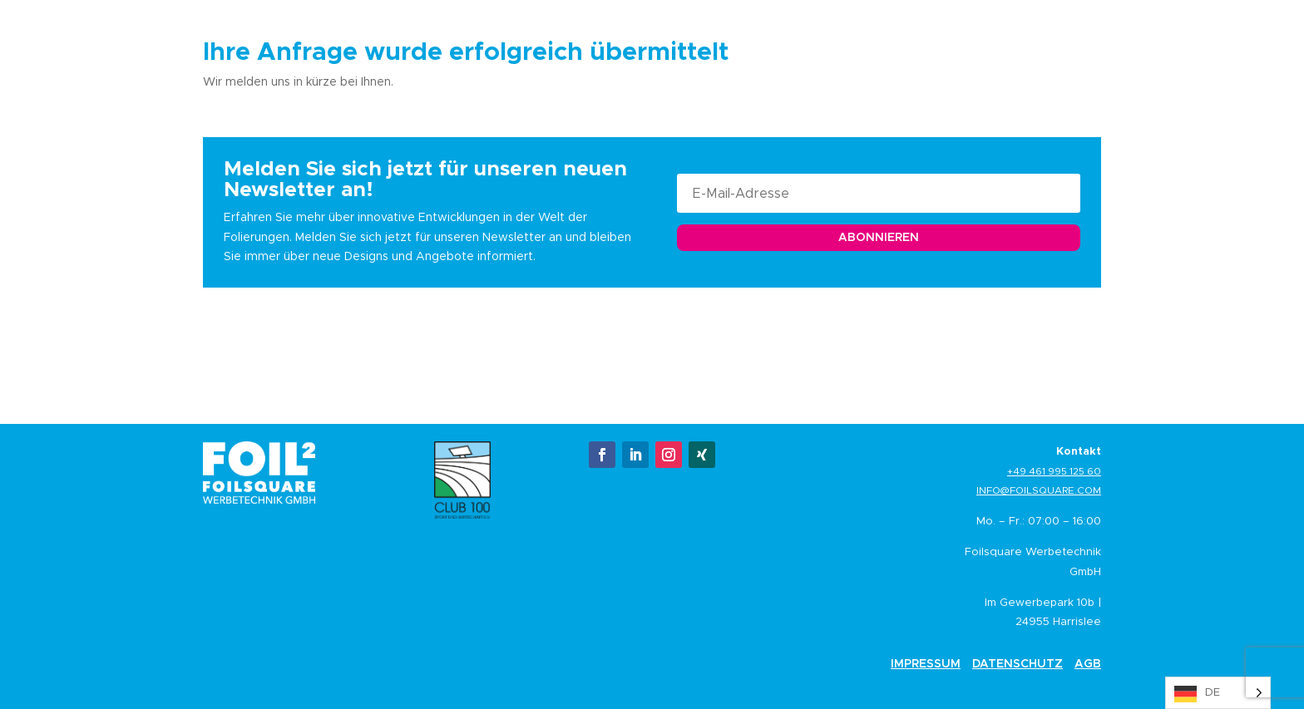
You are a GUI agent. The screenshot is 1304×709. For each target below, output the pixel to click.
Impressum (926, 663)
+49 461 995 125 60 (1054, 471)
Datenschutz (1017, 663)
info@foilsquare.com (1038, 490)
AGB (1087, 663)
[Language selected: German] (1218, 693)
